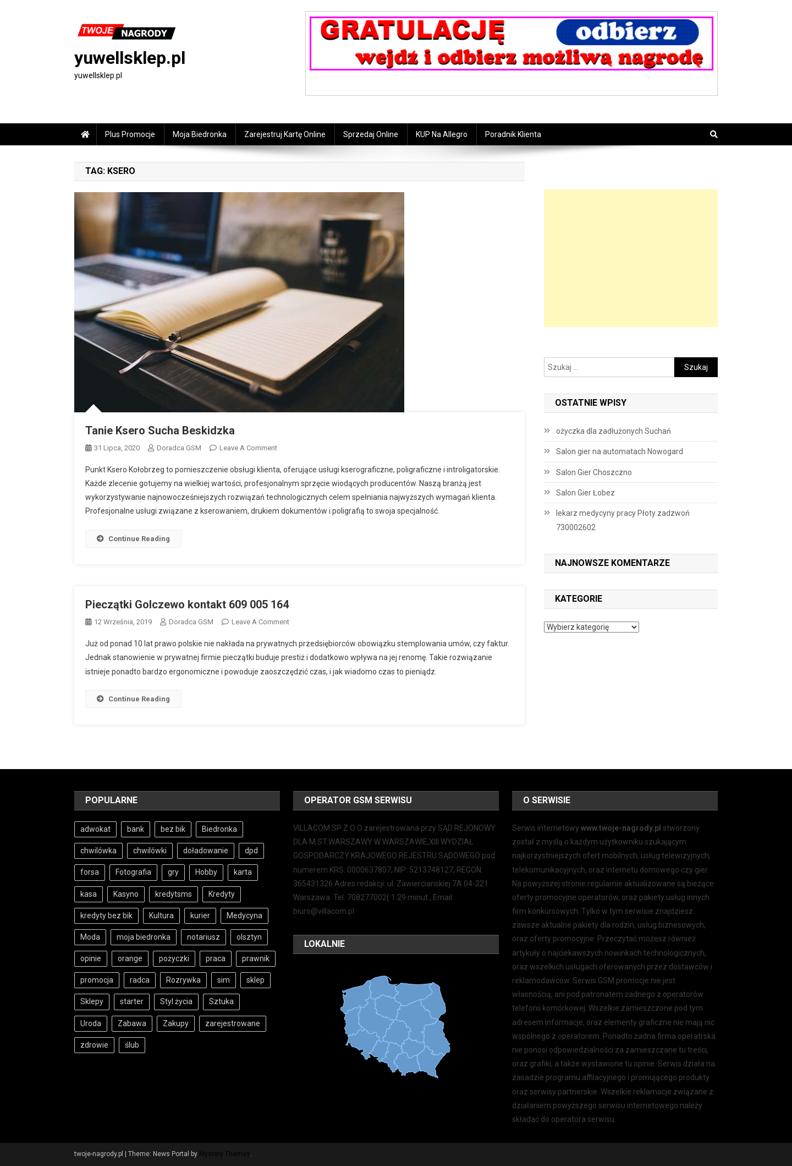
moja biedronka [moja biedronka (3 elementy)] (143, 937)
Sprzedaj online (370, 134)
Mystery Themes (224, 1154)
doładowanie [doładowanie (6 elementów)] (205, 850)
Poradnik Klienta (513, 134)
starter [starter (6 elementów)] (132, 1001)
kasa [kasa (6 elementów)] (88, 894)
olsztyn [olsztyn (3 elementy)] (249, 937)
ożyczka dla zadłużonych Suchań (613, 431)
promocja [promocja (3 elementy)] (96, 980)
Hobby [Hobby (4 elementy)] (206, 872)
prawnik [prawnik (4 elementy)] (256, 958)
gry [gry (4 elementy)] (173, 872)
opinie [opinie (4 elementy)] (90, 958)
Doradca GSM (179, 448)
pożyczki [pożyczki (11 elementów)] (174, 958)
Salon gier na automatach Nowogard (619, 451)
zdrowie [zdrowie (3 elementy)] (94, 1044)
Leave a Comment (248, 448)
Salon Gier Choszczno (594, 472)
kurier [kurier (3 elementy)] (200, 915)
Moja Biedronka (200, 134)
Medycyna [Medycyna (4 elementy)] (244, 915)
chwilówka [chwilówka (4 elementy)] (98, 850)
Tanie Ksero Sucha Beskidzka (160, 430)
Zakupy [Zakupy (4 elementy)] (176, 1023)
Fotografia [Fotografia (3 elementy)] (133, 872)
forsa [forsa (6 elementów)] (89, 872)
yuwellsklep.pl (129, 57)
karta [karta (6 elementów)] (243, 872)
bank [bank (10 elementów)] (135, 829)
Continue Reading (133, 539)
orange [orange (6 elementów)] (130, 958)
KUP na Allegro (442, 134)
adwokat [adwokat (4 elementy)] (95, 829)
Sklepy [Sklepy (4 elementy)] (91, 1001)
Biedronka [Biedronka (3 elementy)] (219, 829)
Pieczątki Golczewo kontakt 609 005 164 (187, 604)
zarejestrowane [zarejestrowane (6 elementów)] (232, 1023)
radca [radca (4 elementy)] (140, 980)
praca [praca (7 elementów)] (216, 958)
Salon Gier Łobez (585, 492)
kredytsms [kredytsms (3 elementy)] (173, 894)
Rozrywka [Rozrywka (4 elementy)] (183, 980)
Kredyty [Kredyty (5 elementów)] (221, 894)
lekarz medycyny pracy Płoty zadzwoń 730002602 (623, 520)
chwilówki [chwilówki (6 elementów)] (150, 850)
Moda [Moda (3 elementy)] (90, 937)
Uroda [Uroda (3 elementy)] (90, 1023)
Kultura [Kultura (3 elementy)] (161, 915)
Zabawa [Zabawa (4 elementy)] (132, 1023)
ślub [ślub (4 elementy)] (132, 1044)
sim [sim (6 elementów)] (223, 980)
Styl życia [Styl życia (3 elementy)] (176, 1001)
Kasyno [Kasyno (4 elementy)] (126, 894)
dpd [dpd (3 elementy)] (251, 850)
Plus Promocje (130, 134)
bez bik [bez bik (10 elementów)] (173, 829)
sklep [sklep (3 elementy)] (255, 980)
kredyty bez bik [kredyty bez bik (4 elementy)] (106, 915)
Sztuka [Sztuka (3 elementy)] (221, 1001)
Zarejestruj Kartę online (285, 134)
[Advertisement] (631, 258)
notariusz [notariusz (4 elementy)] (203, 937)
